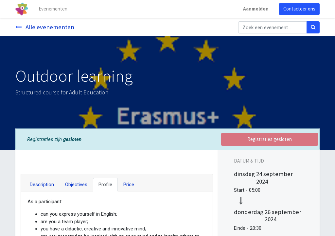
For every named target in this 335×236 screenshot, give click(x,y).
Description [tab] (42, 184)
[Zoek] (313, 27)
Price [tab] (128, 184)
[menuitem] (53, 9)
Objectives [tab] (76, 184)
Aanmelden (256, 9)
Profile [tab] (105, 184)
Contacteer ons (299, 9)
